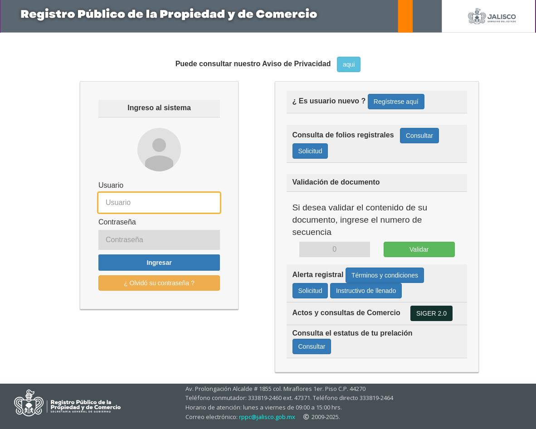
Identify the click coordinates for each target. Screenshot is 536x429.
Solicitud (310, 151)
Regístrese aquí (396, 101)
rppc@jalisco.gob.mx (267, 417)
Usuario (110, 185)
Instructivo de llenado (366, 290)
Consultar (419, 135)
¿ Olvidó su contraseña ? (159, 283)
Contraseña (117, 222)
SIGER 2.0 (431, 313)
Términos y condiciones (384, 275)
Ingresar (158, 262)
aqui (349, 64)
